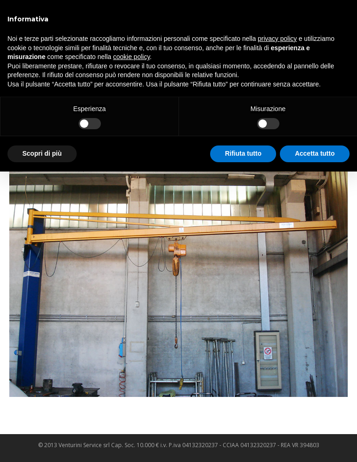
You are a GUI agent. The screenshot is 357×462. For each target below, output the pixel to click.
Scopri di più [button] (42, 153)
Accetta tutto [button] (315, 153)
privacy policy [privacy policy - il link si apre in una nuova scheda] (277, 38)
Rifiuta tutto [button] (243, 153)
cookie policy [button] (131, 56)
